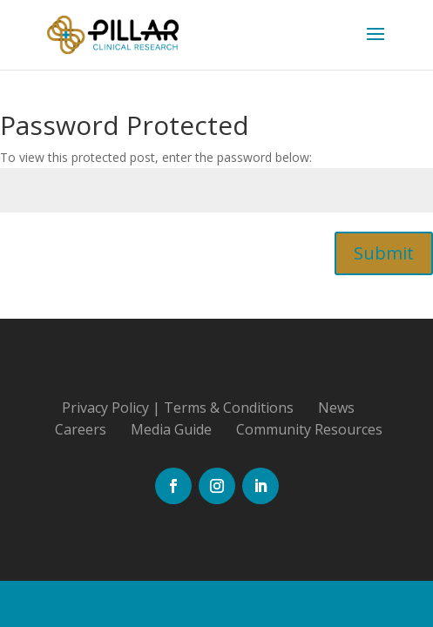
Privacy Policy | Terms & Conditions (178, 407)
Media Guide (171, 429)
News (336, 407)
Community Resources (309, 429)
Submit (384, 253)
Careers (80, 429)
